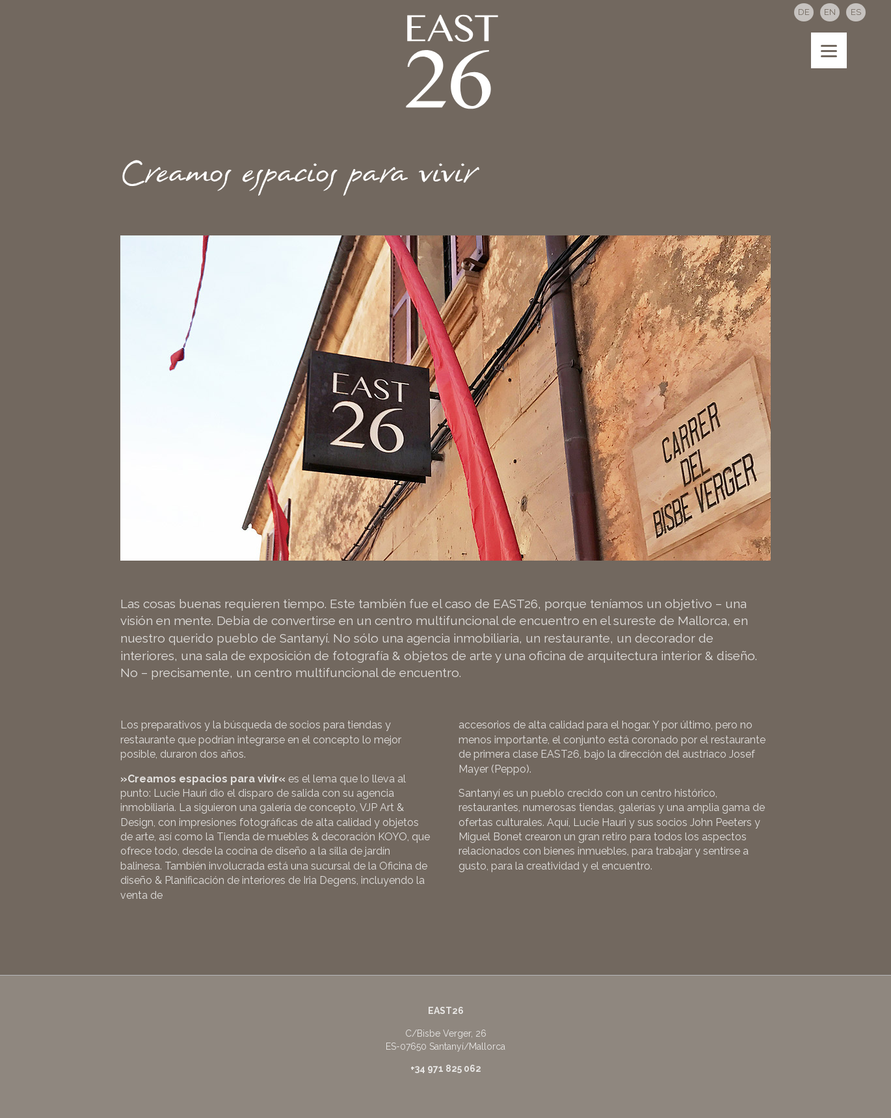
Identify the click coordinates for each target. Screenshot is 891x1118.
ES (856, 12)
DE (804, 12)
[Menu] (829, 50)
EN (830, 12)
